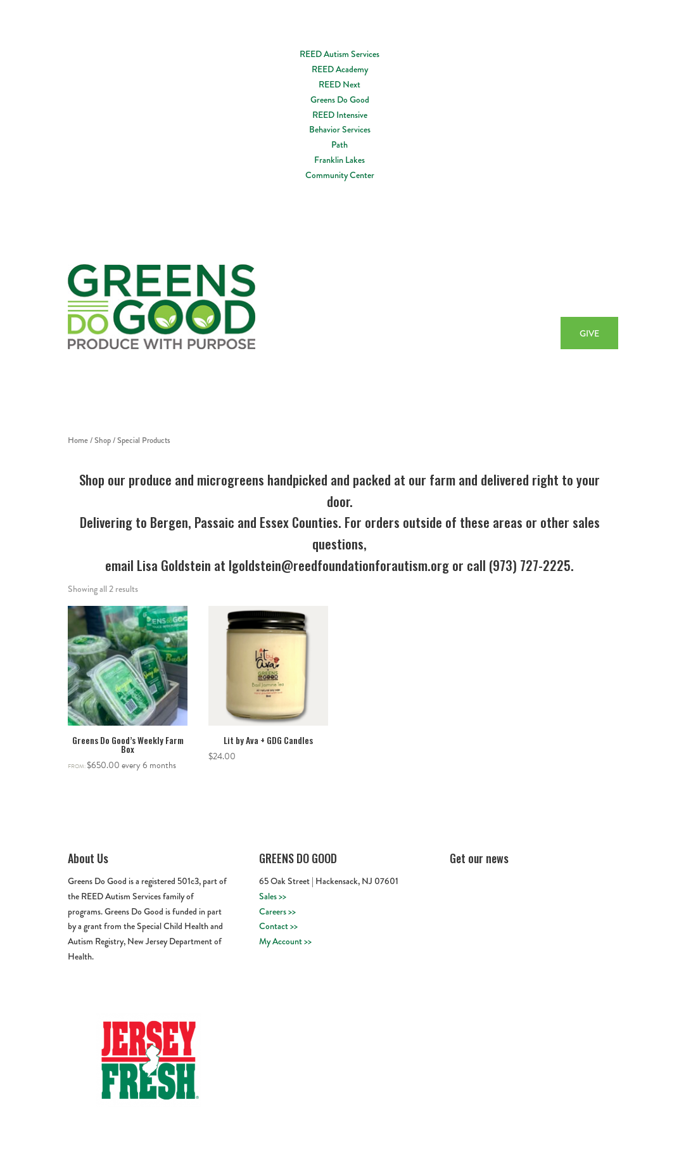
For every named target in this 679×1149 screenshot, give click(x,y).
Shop (102, 440)
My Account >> (285, 941)
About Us (381, 291)
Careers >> (277, 911)
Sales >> (272, 896)
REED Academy (340, 69)
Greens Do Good (339, 99)
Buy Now (582, 291)
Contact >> (278, 926)
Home (339, 291)
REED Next (339, 84)
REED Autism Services (339, 54)
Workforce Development (467, 291)
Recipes (538, 291)
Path (339, 144)
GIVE (589, 333)
